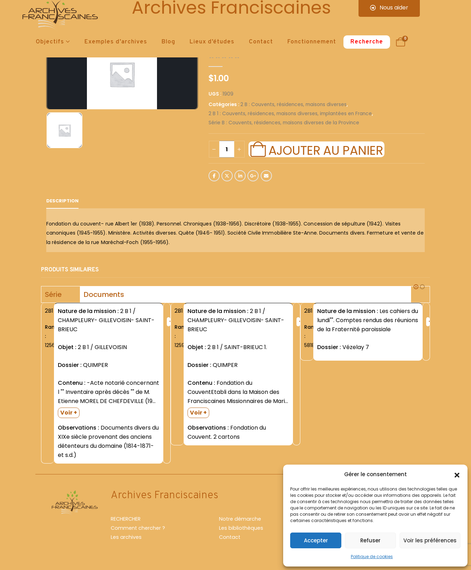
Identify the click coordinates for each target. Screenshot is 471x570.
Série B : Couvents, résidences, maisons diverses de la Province (284, 122)
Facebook (214, 175)
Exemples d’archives (115, 42)
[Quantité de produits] (226, 149)
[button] (456, 474)
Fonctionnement (311, 42)
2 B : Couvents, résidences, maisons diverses (293, 104)
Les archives (126, 537)
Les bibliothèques (241, 527)
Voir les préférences (430, 540)
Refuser (370, 540)
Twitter (227, 175)
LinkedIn (240, 175)
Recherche (366, 42)
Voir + (68, 413)
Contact (261, 42)
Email (266, 175)
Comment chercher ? (138, 527)
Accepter (316, 540)
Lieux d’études (212, 42)
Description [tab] (62, 200)
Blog (168, 42)
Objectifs (50, 42)
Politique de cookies (372, 556)
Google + (253, 175)
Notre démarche (240, 518)
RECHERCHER (126, 518)
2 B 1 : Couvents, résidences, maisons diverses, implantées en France (290, 113)
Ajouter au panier (325, 149)
